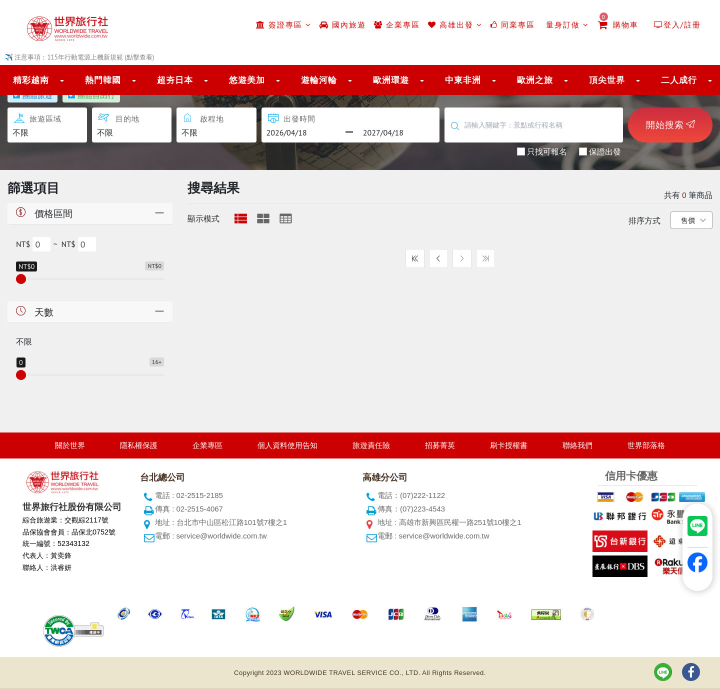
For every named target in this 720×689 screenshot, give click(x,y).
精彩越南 (31, 80)
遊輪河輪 (319, 80)
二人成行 (679, 80)
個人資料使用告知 (288, 445)
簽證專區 (284, 25)
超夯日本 (175, 80)
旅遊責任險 (371, 445)
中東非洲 (463, 80)
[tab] (241, 219)
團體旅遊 (37, 95)
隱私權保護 (139, 445)
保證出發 (605, 151)
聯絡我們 (577, 445)
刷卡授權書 (509, 445)
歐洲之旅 (535, 80)
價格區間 (43, 213)
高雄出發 (455, 25)
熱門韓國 (103, 80)
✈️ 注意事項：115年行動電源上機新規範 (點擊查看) (79, 57)
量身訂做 (566, 25)
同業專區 (512, 25)
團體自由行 (96, 95)
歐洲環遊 (391, 80)
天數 (34, 312)
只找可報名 (547, 151)
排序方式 (644, 221)
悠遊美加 (247, 80)
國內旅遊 (343, 25)
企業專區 (397, 25)
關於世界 (70, 445)
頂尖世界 (607, 80)
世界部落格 (646, 445)
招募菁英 (440, 445)
